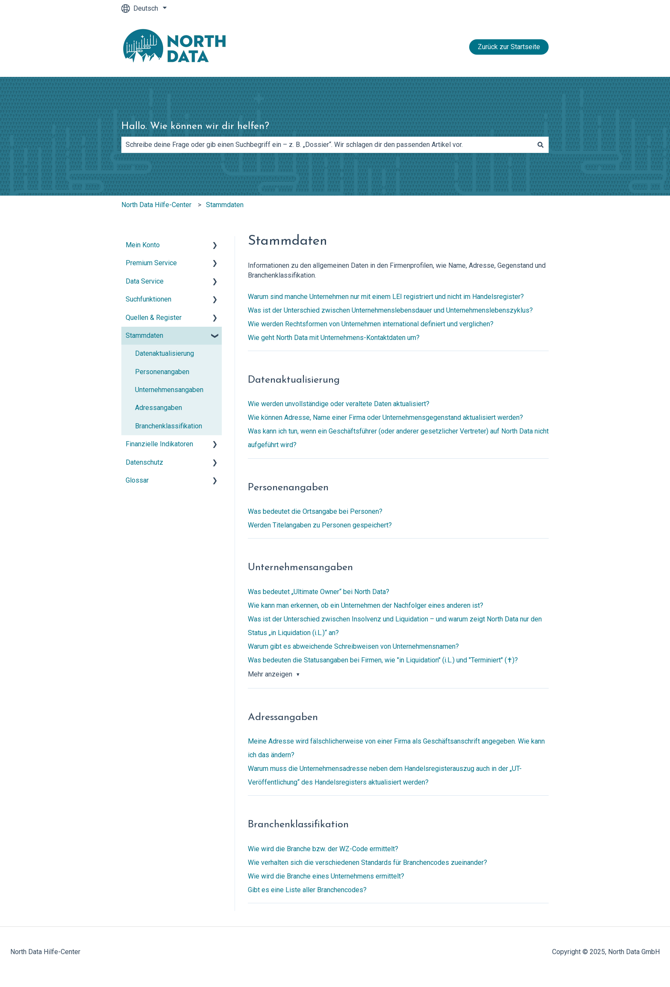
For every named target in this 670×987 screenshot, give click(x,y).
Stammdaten (225, 205)
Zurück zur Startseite (509, 47)
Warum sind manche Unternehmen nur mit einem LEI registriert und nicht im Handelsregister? (386, 297)
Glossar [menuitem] (137, 480)
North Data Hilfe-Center (156, 205)
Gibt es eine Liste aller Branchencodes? (307, 890)
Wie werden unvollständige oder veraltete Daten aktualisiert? (338, 404)
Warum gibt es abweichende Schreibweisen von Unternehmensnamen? (353, 646)
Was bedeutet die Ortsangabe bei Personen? (315, 511)
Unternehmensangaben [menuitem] (169, 390)
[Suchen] (540, 145)
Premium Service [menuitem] (151, 263)
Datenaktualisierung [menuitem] (164, 353)
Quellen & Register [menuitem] (154, 317)
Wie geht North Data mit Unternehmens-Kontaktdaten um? (334, 338)
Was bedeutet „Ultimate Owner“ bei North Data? (318, 592)
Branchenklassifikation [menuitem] (168, 426)
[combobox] (326, 145)
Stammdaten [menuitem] (144, 335)
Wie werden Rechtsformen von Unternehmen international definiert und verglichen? (371, 324)
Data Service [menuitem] (145, 281)
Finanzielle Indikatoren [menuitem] (159, 444)
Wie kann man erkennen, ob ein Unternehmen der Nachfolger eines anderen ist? (365, 605)
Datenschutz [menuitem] (144, 462)
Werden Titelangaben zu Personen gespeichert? (320, 525)
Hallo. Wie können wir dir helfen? (195, 127)
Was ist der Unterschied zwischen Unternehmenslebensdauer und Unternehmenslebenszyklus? (390, 310)
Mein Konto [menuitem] (143, 245)
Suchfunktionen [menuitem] (148, 299)
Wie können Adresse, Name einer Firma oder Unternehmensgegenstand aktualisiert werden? (385, 417)
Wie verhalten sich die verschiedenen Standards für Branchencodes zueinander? (367, 862)
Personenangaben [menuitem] (162, 372)
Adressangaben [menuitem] (158, 408)
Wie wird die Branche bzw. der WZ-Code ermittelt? (323, 849)
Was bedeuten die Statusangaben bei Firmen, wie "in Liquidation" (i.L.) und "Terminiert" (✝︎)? (383, 660)
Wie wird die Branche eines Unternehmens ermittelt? (326, 876)
